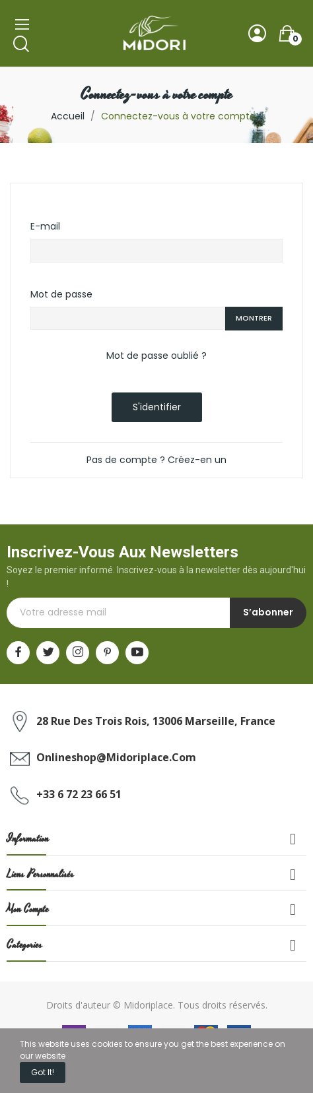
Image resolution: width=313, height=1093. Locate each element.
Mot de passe (61, 294)
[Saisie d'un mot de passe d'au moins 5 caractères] (127, 318)
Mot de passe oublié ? (156, 355)
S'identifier (157, 407)
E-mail (45, 226)
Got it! (42, 1072)
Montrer (254, 318)
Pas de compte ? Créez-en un (156, 459)
